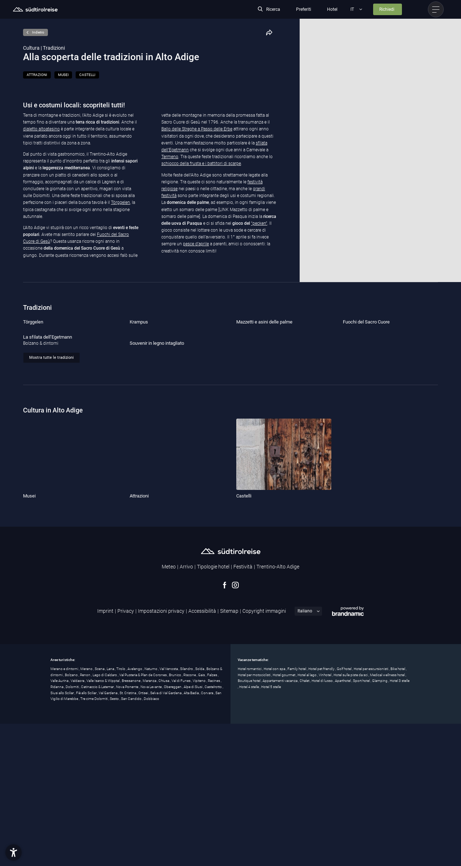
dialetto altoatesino (41, 128)
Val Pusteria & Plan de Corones (143, 817)
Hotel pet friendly (321, 811)
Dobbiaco (151, 841)
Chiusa (164, 823)
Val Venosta (169, 811)
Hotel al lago (307, 817)
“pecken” (259, 223)
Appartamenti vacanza (280, 823)
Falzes (212, 817)
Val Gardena (108, 835)
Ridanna (57, 829)
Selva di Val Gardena (166, 835)
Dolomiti (73, 829)
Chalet (305, 823)
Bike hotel (398, 811)
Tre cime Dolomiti (94, 841)
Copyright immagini (264, 753)
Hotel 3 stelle (399, 823)
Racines (214, 823)
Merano (86, 811)
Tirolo (121, 811)
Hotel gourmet (284, 817)
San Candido (131, 841)
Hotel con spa (275, 811)
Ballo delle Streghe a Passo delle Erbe (196, 128)
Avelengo (135, 811)
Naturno (151, 811)
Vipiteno (199, 823)
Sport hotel (362, 823)
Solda (200, 811)
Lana (111, 811)
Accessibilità (202, 753)
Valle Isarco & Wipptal (103, 823)
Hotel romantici (250, 811)
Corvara (207, 835)
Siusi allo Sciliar (62, 835)
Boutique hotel (249, 823)
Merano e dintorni (64, 811)
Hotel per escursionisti (371, 811)
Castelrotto (214, 829)
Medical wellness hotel (388, 817)
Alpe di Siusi (193, 829)
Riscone (190, 817)
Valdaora (78, 823)
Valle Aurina (59, 823)
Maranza (150, 823)
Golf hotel (344, 811)
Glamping (380, 823)
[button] (13, 852)
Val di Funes (181, 823)
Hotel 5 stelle (271, 829)
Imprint (105, 753)
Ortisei (143, 835)
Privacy (125, 753)
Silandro (187, 811)
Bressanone (131, 823)
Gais (202, 817)
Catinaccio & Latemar (98, 829)
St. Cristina (128, 835)
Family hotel (297, 811)
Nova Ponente (127, 829)
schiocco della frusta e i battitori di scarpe (201, 163)
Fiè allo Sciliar (86, 835)
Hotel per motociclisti (254, 817)
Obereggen (173, 829)
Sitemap (229, 753)
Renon (85, 817)
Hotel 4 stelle (249, 829)
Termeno (169, 156)
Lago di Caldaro (105, 817)
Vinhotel (325, 817)
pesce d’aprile (196, 243)
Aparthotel (343, 823)
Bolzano (72, 817)
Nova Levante (151, 829)
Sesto (115, 841)
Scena (100, 811)
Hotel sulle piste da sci (351, 817)
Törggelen (120, 202)
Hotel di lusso (323, 823)
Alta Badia (192, 835)
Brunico (175, 817)
